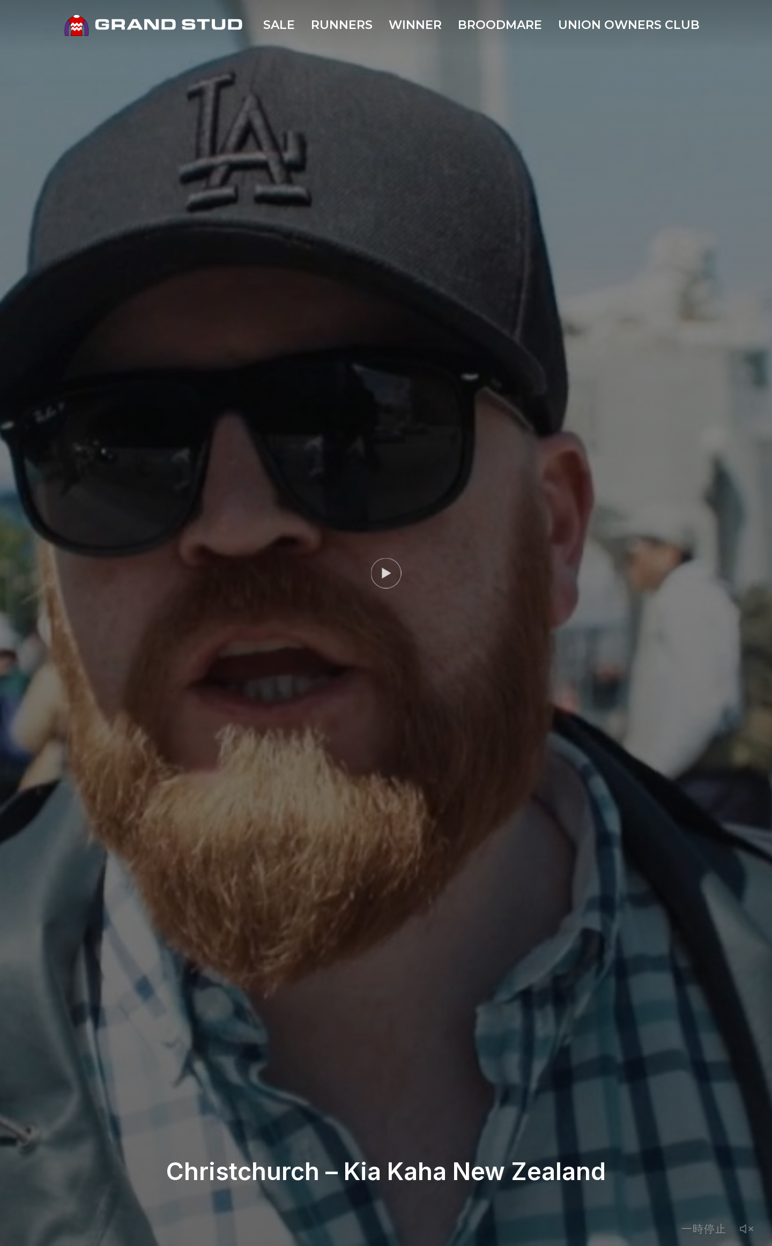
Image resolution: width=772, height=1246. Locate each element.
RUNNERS (342, 25)
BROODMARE (500, 25)
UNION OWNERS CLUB (629, 25)
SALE (279, 25)
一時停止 (703, 1228)
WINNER (415, 25)
